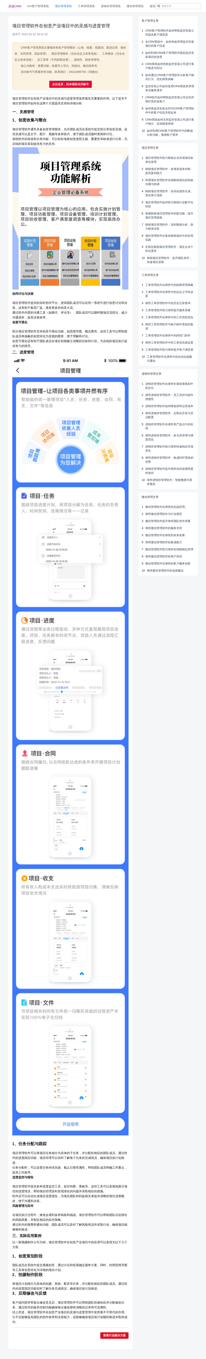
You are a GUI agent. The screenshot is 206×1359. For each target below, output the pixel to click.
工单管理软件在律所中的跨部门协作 (167, 335)
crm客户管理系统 (38, 6)
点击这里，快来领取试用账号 (70, 84)
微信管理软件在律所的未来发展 (165, 535)
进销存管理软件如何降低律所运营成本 (169, 406)
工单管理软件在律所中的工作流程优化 (169, 317)
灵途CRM (14, 6)
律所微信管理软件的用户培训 (163, 556)
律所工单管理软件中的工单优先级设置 (169, 342)
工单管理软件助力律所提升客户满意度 (169, 349)
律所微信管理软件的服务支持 (163, 528)
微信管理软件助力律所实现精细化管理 (169, 549)
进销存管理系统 (111, 6)
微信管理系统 (135, 6)
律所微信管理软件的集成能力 (163, 542)
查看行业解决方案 (114, 1335)
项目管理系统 (63, 6)
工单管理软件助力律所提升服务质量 (167, 310)
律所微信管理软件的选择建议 (165, 570)
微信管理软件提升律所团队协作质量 (167, 521)
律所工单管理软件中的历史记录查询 (167, 303)
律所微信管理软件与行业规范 (163, 514)
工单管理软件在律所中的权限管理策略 (169, 284)
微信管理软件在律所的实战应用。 (166, 506)
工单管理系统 (86, 6)
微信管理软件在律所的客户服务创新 (167, 563)
